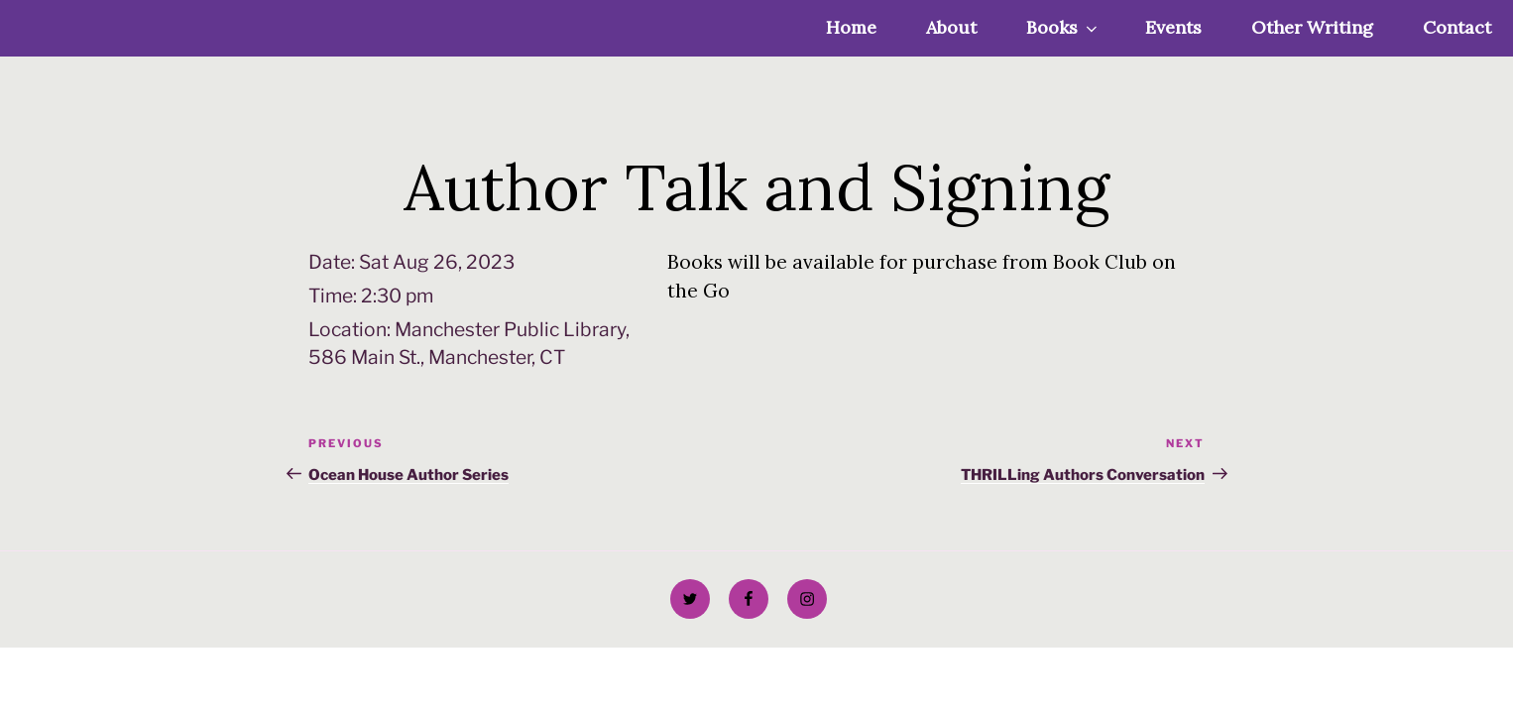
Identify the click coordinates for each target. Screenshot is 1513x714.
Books (1063, 27)
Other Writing (1312, 27)
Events (1173, 27)
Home (851, 27)
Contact (1457, 27)
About (951, 27)
